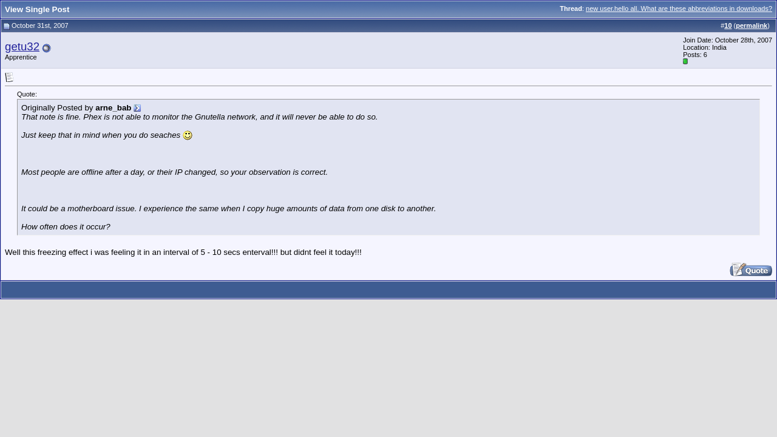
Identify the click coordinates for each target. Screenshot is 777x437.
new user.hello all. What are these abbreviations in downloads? (679, 8)
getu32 (22, 46)
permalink (751, 25)
